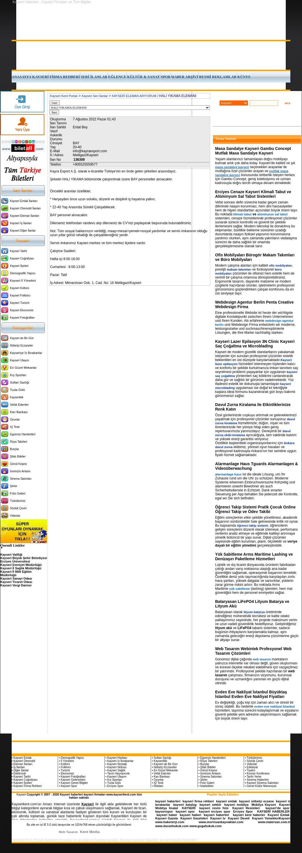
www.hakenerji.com (169, 822)
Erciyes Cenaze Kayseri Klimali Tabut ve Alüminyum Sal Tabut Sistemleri (253, 194)
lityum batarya (254, 612)
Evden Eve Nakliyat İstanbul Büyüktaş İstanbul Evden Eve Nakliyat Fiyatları (251, 694)
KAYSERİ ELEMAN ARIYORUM (134, 96)
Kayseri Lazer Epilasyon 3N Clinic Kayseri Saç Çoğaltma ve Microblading (255, 343)
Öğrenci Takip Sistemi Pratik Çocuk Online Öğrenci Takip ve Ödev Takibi (255, 509)
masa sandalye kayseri (232, 167)
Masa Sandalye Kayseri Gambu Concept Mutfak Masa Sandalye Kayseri (253, 150)
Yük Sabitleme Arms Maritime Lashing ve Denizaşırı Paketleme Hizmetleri (254, 556)
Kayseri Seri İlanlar (95, 96)
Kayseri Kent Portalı (64, 96)
